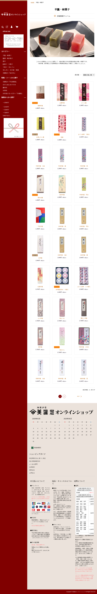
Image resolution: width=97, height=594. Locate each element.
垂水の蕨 (40, 197)
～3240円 (6, 110)
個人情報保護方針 (34, 461)
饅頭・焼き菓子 (8, 58)
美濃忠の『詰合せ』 (9, 73)
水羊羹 (40, 258)
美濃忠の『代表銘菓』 (10, 82)
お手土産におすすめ (9, 85)
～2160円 (6, 107)
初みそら (62, 350)
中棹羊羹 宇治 (83, 194)
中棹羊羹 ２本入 (84, 347)
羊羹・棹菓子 (7, 55)
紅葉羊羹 (40, 286)
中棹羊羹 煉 (62, 166)
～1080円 (6, 102)
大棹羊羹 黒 (62, 226)
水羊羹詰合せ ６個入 (62, 289)
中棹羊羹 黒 (84, 166)
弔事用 (5, 90)
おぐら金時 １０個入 (84, 286)
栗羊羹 (40, 347)
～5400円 (6, 112)
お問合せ (32, 473)
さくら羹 (83, 103)
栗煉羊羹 (40, 105)
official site (6, 31)
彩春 (62, 137)
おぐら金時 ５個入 (84, 134)
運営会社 (32, 470)
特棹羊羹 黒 (84, 378)
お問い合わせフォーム (59, 504)
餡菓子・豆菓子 (8, 64)
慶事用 (5, 87)
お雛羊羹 (62, 103)
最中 (4, 61)
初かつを (62, 318)
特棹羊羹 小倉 (40, 378)
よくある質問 (33, 464)
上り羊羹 (40, 318)
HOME (32, 2)
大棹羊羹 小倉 (62, 255)
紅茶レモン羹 (40, 137)
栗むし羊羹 (84, 318)
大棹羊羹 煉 (84, 255)
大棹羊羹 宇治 (83, 226)
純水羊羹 (62, 194)
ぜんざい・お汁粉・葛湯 (11, 70)
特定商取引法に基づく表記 (37, 458)
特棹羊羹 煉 (62, 378)
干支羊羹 (40, 226)
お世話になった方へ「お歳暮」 (13, 93)
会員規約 (32, 467)
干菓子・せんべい (8, 67)
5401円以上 (6, 115)
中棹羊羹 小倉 (40, 166)
